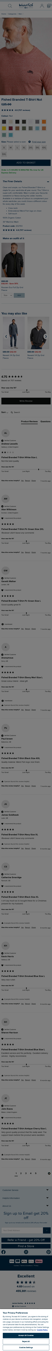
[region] (26, 1330)
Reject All (26, 1341)
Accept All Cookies (26, 1335)
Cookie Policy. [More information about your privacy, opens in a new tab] (42, 1330)
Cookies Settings (26, 1347)
